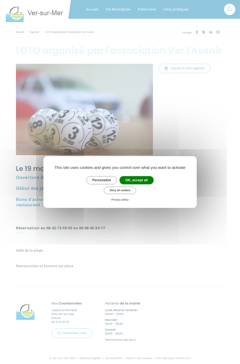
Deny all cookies (120, 190)
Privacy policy (120, 199)
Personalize (101, 180)
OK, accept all (136, 180)
